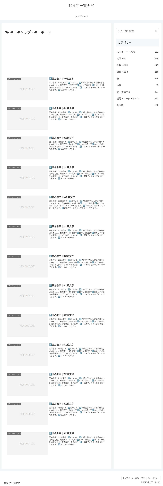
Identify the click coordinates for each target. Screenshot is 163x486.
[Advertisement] (56, 54)
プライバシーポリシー (150, 478)
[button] (156, 31)
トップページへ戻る (131, 478)
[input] (137, 31)
